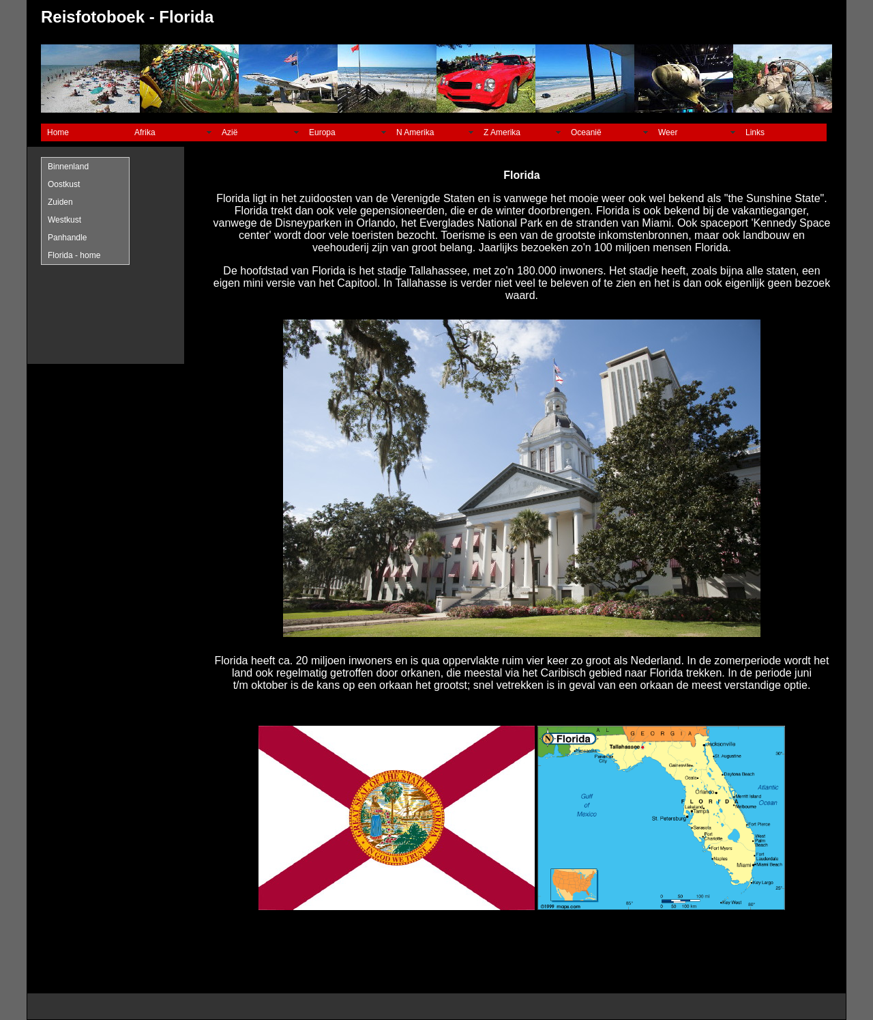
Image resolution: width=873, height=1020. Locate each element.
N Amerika (415, 132)
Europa (322, 132)
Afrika (145, 132)
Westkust (64, 220)
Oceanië (586, 132)
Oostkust (64, 184)
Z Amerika (502, 132)
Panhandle (67, 237)
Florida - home (74, 255)
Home (58, 132)
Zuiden (60, 202)
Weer (667, 132)
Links (755, 132)
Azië (229, 132)
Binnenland (68, 166)
